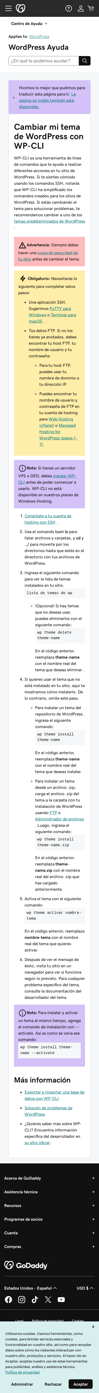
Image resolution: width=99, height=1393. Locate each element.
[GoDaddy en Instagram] (21, 1302)
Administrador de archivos (59, 819)
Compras (12, 1246)
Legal (19, 1320)
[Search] (85, 61)
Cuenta (11, 1233)
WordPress (39, 36)
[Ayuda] (68, 8)
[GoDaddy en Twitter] (48, 1302)
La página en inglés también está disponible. (47, 100)
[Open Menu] (6, 8)
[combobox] (44, 60)
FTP (53, 812)
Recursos (12, 1205)
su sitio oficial (37, 1142)
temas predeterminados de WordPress (49, 221)
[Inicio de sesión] (81, 8)
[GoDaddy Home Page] (26, 1265)
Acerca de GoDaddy (22, 1178)
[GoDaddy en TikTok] (35, 1302)
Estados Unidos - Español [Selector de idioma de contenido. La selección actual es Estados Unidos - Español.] (31, 1288)
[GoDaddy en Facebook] (8, 1302)
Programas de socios (23, 1219)
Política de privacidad (47, 1320)
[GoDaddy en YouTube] (61, 1302)
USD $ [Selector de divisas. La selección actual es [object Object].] (86, 1288)
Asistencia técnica (20, 1192)
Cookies (78, 1320)
